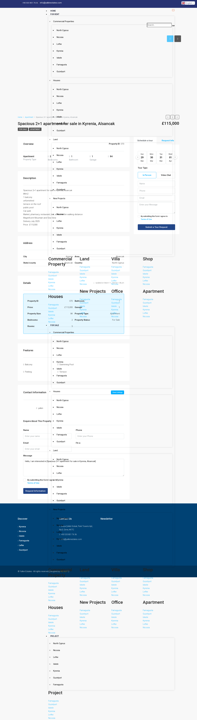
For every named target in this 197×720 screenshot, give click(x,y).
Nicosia (58, 33)
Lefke (57, 38)
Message (27, 453)
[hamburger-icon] (173, 9)
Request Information (35, 489)
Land (54, 112)
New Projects (58, 158)
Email (26, 441)
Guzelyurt (59, 59)
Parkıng (28, 370)
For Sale (54, 272)
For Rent (54, 14)
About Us (54, 708)
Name (26, 428)
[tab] (177, 38)
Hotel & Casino (57, 638)
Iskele (57, 48)
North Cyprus (61, 28)
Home (53, 11)
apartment (35, 129)
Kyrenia (58, 43)
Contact (54, 712)
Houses (55, 66)
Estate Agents (57, 705)
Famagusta (60, 54)
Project (54, 531)
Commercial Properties (62, 20)
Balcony (28, 364)
